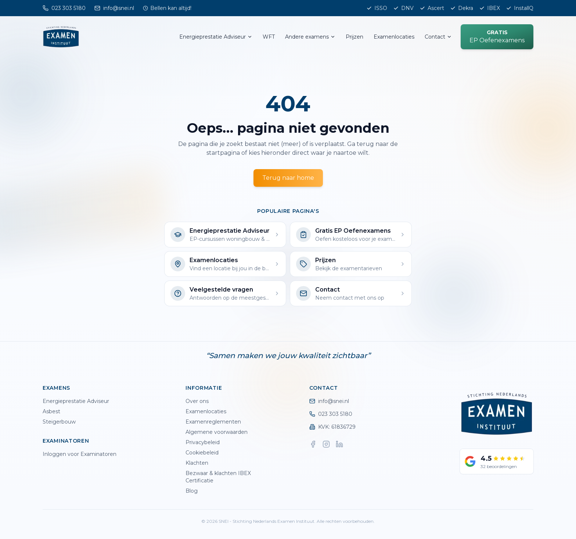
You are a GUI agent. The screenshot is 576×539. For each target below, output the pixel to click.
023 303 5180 (330, 414)
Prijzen (354, 36)
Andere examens (310, 36)
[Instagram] (326, 444)
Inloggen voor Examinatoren (79, 454)
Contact (438, 36)
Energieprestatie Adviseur (215, 36)
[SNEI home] (61, 36)
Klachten (197, 463)
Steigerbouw (59, 421)
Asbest (51, 411)
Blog (192, 491)
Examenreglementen (213, 421)
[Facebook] (313, 444)
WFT (269, 36)
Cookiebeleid (202, 452)
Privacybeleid (203, 442)
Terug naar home (288, 177)
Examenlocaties (394, 36)
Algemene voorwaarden (217, 432)
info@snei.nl (329, 401)
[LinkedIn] (339, 444)
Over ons (197, 401)
